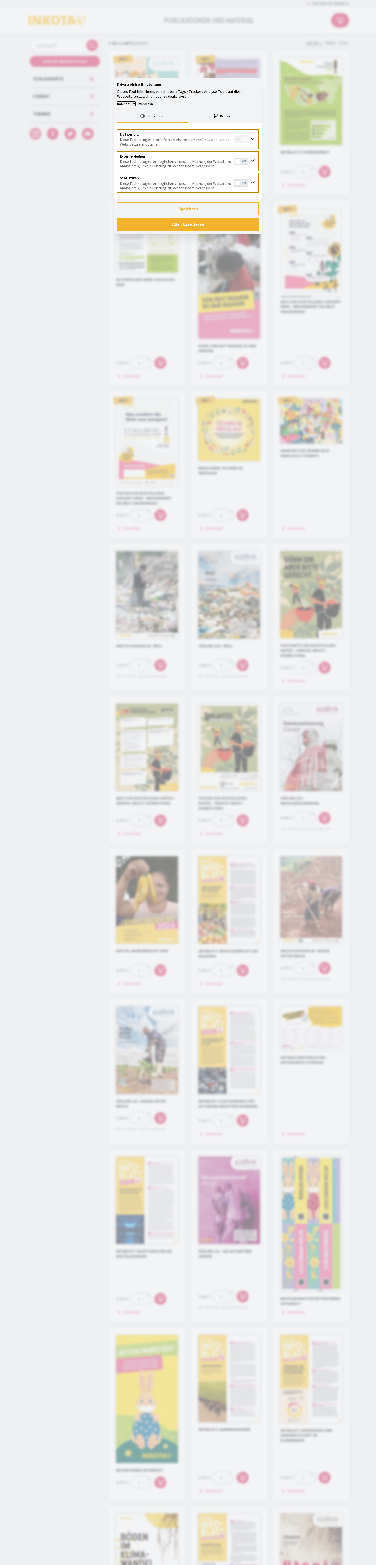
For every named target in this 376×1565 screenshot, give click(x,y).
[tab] (152, 116)
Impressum (146, 104)
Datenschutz (126, 104)
